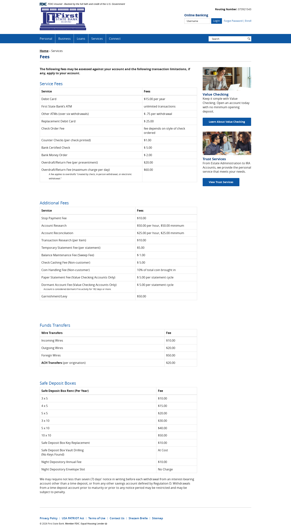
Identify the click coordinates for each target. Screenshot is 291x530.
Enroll (248, 20)
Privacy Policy (49, 518)
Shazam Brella (138, 518)
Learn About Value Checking (227, 121)
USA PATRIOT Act (73, 518)
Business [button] (64, 39)
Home (44, 51)
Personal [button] (46, 39)
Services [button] (97, 39)
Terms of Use (96, 518)
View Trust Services (221, 182)
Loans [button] (81, 39)
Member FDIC (72, 523)
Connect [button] (115, 39)
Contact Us (117, 518)
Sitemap (157, 518)
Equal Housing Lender (94, 523)
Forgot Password (233, 20)
